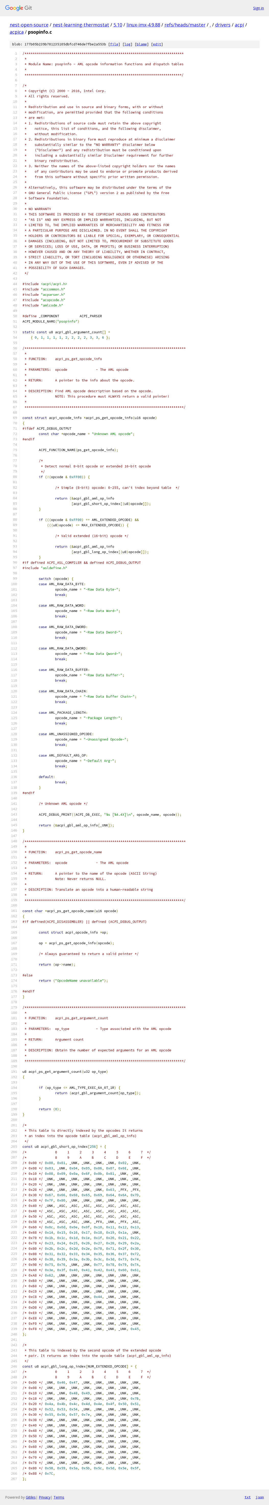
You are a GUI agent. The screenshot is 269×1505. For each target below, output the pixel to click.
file (114, 44)
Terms (59, 1497)
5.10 (117, 25)
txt (248, 1497)
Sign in (258, 8)
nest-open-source (29, 25)
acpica (17, 32)
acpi (239, 25)
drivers (222, 25)
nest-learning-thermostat (81, 25)
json (260, 1497)
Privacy (44, 1497)
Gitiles (31, 1497)
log (127, 44)
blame (142, 44)
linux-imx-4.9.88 (143, 25)
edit (157, 44)
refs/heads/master (185, 25)
